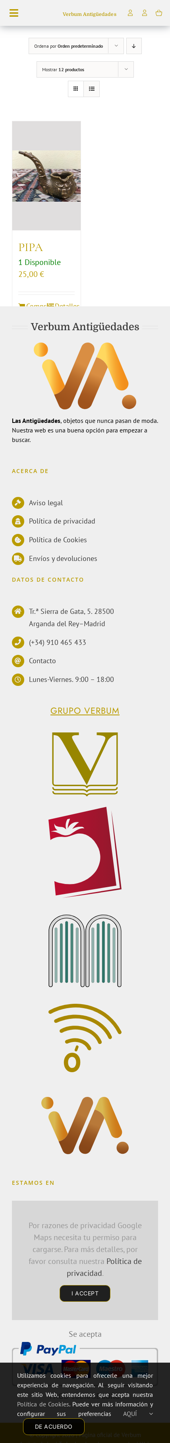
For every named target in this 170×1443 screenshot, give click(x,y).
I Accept (85, 1293)
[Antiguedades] (85, 1102)
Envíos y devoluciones (63, 558)
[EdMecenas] (85, 918)
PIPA (30, 247)
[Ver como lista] (91, 89)
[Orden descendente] (134, 46)
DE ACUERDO (54, 1426)
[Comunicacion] (85, 1008)
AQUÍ (138, 1414)
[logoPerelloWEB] (85, 810)
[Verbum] (84, 735)
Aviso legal (46, 502)
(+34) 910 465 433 (57, 642)
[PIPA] (46, 176)
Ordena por (68, 46)
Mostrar (63, 69)
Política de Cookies (58, 539)
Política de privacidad (62, 521)
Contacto (42, 660)
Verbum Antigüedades (89, 14)
